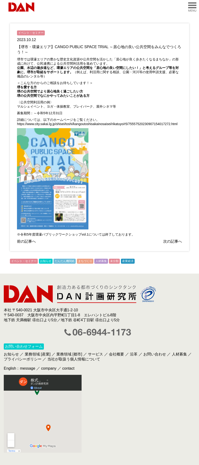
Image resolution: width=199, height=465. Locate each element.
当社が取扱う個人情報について (73, 359)
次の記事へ (172, 241)
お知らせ (45, 261)
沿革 (133, 354)
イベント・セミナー (31, 32)
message (27, 368)
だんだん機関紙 (65, 261)
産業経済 (127, 261)
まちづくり (85, 261)
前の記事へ (26, 241)
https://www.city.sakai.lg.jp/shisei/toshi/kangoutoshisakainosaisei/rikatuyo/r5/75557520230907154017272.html (97, 124)
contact (68, 368)
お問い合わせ (154, 354)
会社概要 (116, 354)
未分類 (114, 261)
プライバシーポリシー (22, 359)
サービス (95, 354)
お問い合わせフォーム (24, 346)
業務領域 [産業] (37, 354)
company (48, 368)
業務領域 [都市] (69, 354)
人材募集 (101, 261)
